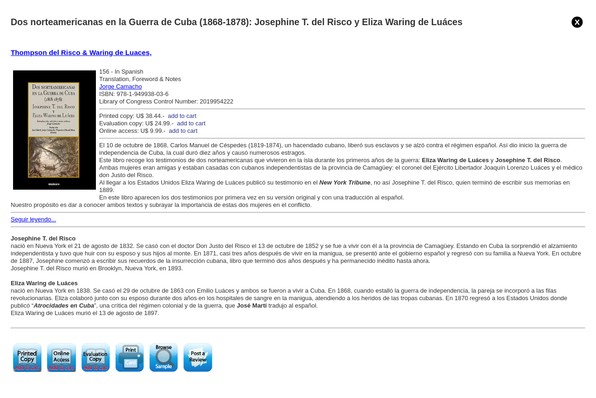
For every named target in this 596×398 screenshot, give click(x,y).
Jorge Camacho (120, 86)
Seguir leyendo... (33, 219)
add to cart (182, 115)
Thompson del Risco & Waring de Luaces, (81, 52)
